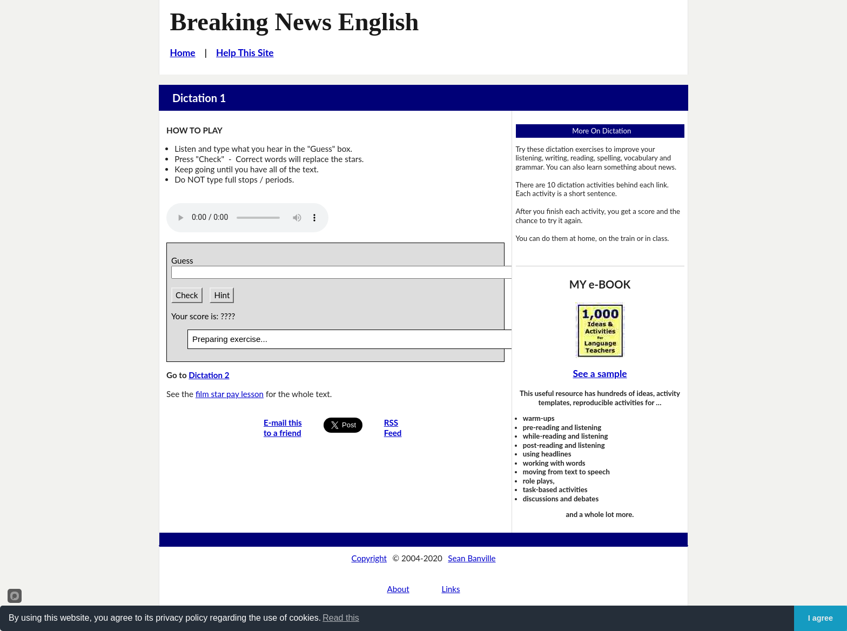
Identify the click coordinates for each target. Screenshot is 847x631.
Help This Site (245, 52)
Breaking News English (294, 22)
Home (183, 52)
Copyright (369, 558)
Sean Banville (471, 558)
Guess (184, 260)
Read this (340, 617)
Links (450, 589)
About (398, 589)
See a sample (600, 373)
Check (187, 295)
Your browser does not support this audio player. (247, 217)
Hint (222, 295)
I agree (820, 618)
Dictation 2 (209, 375)
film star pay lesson (230, 394)
